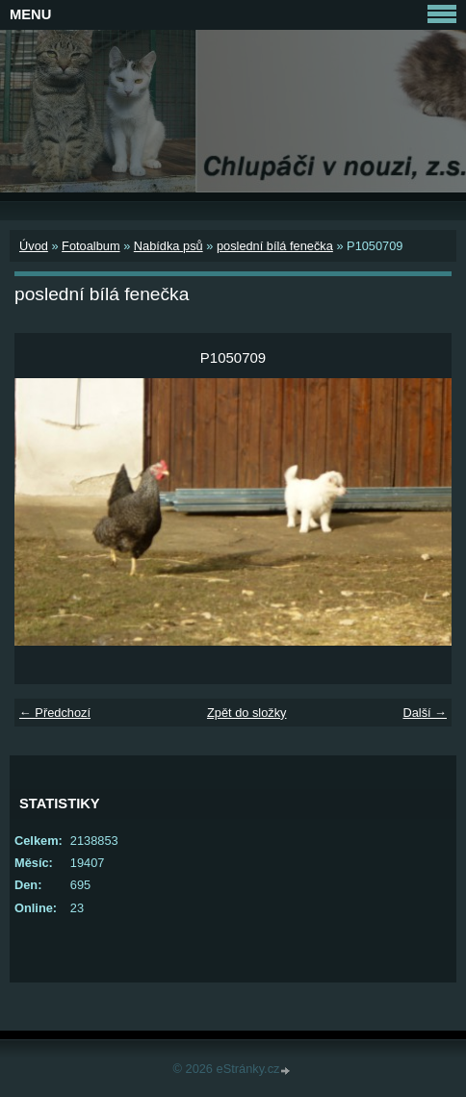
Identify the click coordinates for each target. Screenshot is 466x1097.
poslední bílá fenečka (275, 246)
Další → (424, 712)
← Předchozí (55, 712)
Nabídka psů (168, 246)
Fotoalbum (90, 246)
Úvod (33, 246)
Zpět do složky (247, 712)
